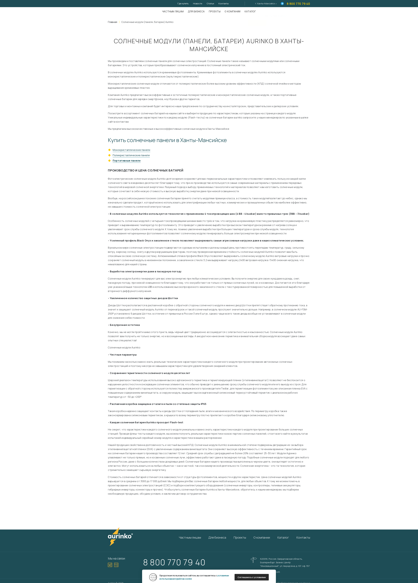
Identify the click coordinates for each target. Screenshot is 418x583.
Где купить (183, 3)
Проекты (214, 11)
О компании (232, 11)
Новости (197, 3)
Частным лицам (173, 11)
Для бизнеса (196, 11)
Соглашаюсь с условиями (252, 577)
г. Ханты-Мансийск (265, 3)
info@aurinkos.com (270, 571)
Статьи (210, 3)
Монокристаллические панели (131, 150)
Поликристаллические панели (131, 155)
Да (257, 21)
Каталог (283, 537)
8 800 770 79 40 (298, 4)
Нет (278, 21)
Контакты (224, 3)
